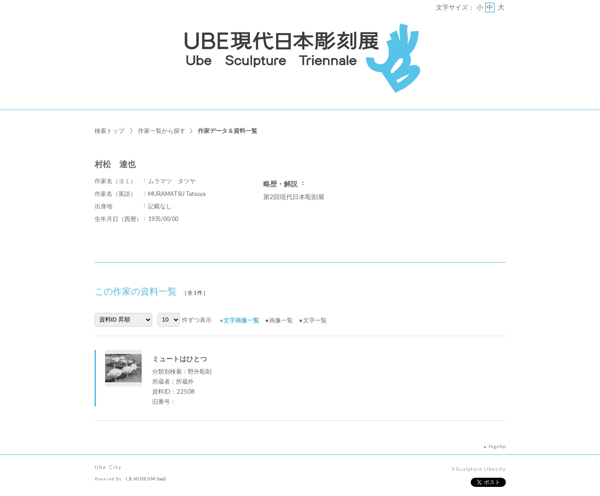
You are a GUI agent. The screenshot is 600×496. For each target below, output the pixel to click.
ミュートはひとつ (179, 358)
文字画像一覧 (241, 320)
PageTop (497, 446)
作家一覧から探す (162, 130)
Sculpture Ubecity (480, 468)
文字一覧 (315, 320)
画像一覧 (281, 320)
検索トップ (109, 130)
